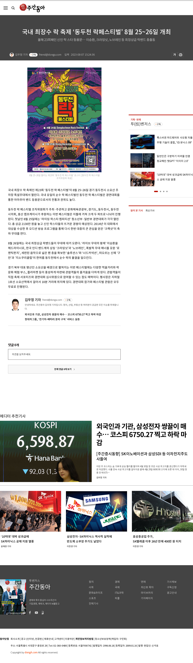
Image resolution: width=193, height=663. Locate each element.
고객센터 (59, 639)
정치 (91, 581)
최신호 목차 (147, 587)
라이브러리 (147, 592)
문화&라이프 (96, 592)
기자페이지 (147, 598)
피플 (117, 598)
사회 (91, 587)
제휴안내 (48, 639)
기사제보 (172, 581)
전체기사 (93, 603)
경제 (117, 581)
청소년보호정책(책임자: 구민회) (111, 639)
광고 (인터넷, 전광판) (32, 639)
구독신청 (172, 587)
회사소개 (15, 639)
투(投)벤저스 (141, 124)
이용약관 (69, 639)
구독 (34, 54)
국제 (117, 587)
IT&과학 (119, 592)
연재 (143, 581)
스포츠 (92, 598)
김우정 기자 (33, 300)
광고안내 (172, 592)
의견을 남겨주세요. (21, 354)
